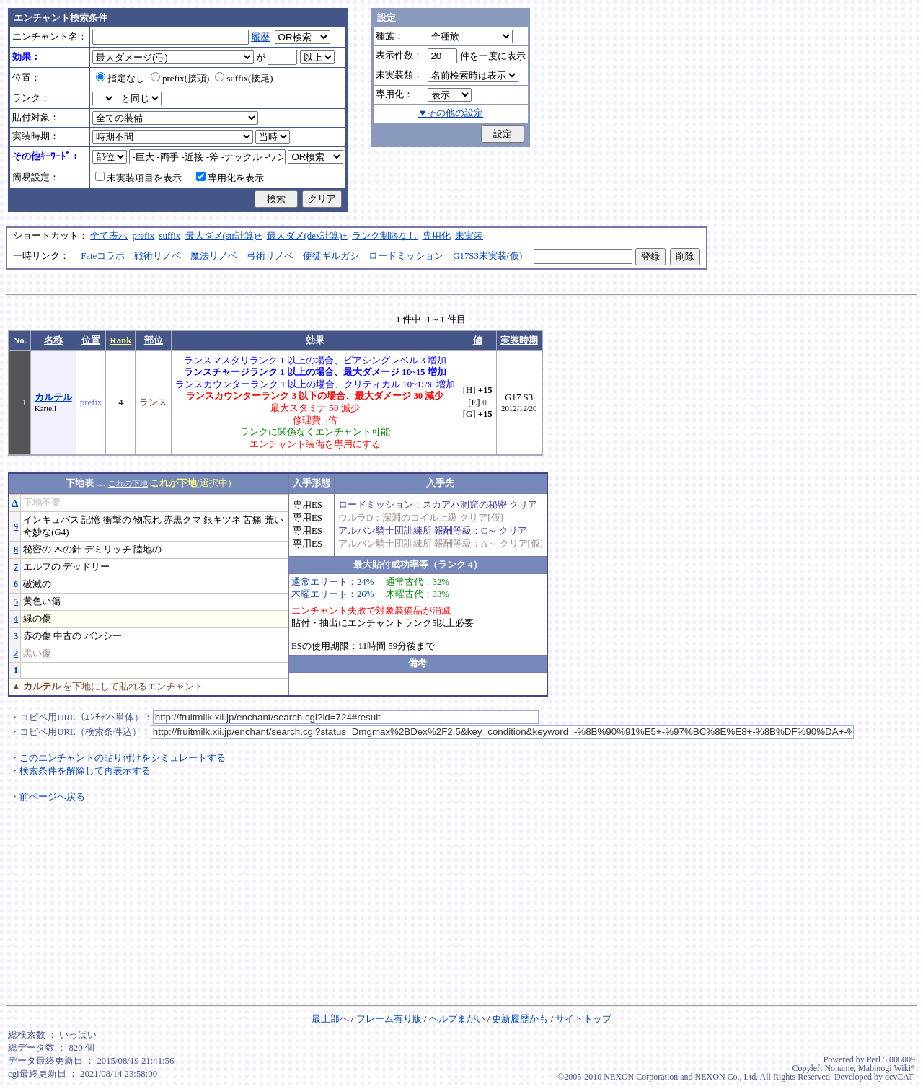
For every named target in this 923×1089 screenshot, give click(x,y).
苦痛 (252, 520)
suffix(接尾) (244, 79)
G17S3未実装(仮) (487, 256)
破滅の (37, 584)
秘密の (37, 549)
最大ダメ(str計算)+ (223, 236)
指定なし (120, 79)
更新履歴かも (520, 1019)
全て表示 (109, 236)
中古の (67, 636)
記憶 (90, 520)
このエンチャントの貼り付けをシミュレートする (122, 758)
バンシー (103, 636)
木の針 (67, 549)
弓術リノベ (270, 256)
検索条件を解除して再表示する (85, 771)
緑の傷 (37, 619)
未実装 (469, 236)
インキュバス (51, 520)
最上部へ (330, 1019)
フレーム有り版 (389, 1019)
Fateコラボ (103, 256)
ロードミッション (405, 256)
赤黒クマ (182, 520)
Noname (839, 1068)
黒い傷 (37, 653)
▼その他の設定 (451, 113)
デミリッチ (107, 549)
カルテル (53, 397)
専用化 (437, 236)
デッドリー (86, 567)
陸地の (147, 549)
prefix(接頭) (180, 79)
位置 (90, 340)
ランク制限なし (385, 236)
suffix (170, 236)
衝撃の (117, 520)
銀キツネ (222, 520)
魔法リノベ (213, 256)
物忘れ (147, 520)
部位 (153, 340)
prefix (144, 236)
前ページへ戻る (52, 797)
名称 (53, 340)
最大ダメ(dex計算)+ (307, 236)
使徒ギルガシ (331, 256)
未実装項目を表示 (138, 178)
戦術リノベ (157, 256)
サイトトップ (583, 1019)
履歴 (260, 37)
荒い (274, 520)
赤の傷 (37, 636)
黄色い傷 (42, 601)
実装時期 (519, 340)
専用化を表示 (230, 178)
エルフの (42, 567)
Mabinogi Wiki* (886, 1068)
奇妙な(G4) (46, 532)
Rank (120, 340)
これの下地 (128, 483)
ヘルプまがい (457, 1019)
